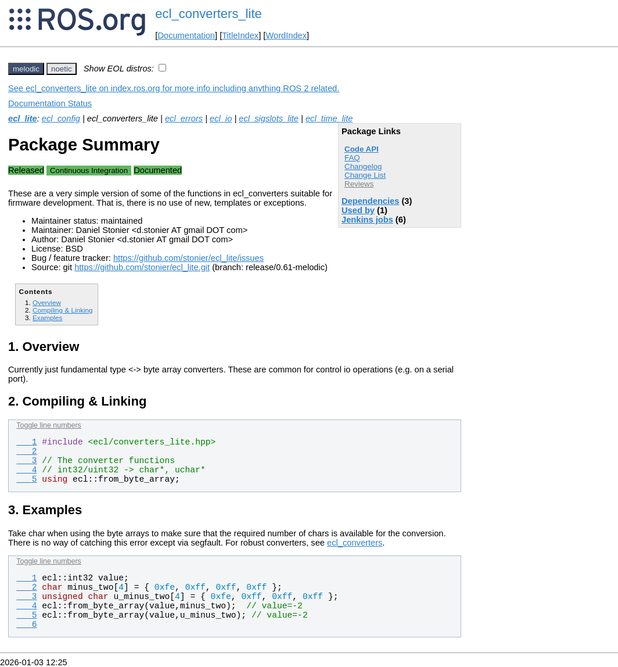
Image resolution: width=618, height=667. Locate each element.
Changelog (363, 166)
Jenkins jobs (367, 219)
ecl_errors (184, 118)
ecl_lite (22, 118)
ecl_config (61, 118)
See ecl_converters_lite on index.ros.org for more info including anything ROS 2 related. (173, 88)
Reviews (358, 184)
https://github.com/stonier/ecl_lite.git (142, 267)
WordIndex (286, 35)
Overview (47, 302)
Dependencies (370, 201)
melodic (26, 68)
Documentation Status (50, 103)
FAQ (352, 157)
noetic (61, 68)
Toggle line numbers (48, 425)
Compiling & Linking (63, 310)
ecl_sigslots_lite (269, 118)
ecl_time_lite (329, 118)
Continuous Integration (89, 170)
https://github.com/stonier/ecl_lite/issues (188, 258)
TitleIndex (240, 35)
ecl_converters (354, 542)
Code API (361, 149)
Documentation (186, 35)
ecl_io (221, 118)
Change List (365, 175)
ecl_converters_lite (208, 13)
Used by (358, 210)
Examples (47, 317)
